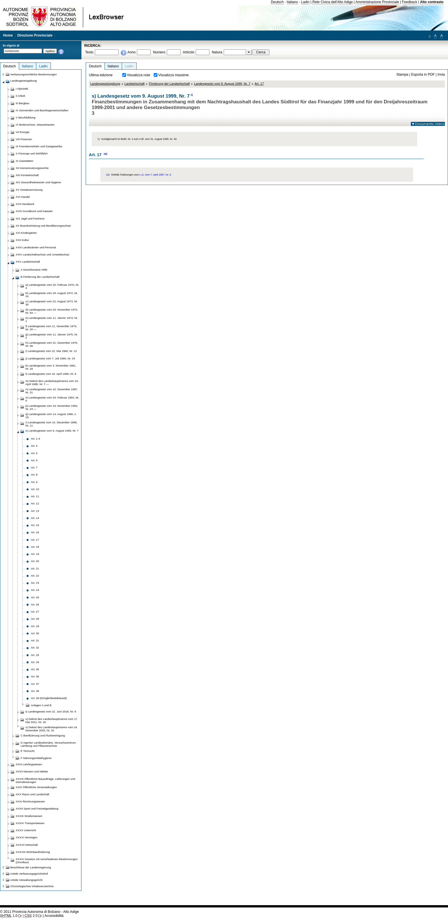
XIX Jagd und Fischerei (30, 218)
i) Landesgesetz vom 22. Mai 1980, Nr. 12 (51, 351)
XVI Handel (23, 196)
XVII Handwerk (25, 204)
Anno (131, 52)
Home (8, 35)
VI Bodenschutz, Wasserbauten (35, 124)
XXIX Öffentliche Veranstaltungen (36, 787)
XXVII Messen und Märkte (32, 771)
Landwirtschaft (135, 83)
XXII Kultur (22, 239)
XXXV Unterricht (26, 830)
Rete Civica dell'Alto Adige (332, 2)
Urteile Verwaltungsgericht (26, 879)
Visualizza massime (173, 75)
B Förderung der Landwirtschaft (40, 276)
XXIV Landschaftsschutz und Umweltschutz (42, 254)
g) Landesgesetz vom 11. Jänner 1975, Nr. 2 (51, 336)
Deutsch (277, 2)
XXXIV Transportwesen (30, 823)
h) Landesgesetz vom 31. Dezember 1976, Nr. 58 (51, 344)
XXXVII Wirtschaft (27, 844)
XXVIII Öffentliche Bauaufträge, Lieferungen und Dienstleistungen (45, 780)
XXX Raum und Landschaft (32, 794)
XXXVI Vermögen (26, 837)
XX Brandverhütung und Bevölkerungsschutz (43, 225)
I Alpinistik (22, 88)
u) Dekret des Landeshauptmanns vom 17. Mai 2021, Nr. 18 (51, 720)
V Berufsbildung (25, 117)
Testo (89, 52)
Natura (217, 52)
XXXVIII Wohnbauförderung (33, 851)
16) (105, 153)
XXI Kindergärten (26, 232)
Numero (159, 52)
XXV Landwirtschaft (28, 261)
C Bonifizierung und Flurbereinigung (43, 735)
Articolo (189, 52)
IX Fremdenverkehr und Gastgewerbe (39, 146)
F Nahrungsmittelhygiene (36, 758)
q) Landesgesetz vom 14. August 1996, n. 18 (51, 415)
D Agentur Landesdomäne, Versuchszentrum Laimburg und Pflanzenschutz (48, 744)
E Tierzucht (28, 750)
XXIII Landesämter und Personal (36, 247)
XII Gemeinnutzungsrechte (32, 168)
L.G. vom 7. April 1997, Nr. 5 (155, 174)
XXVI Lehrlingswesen (29, 764)
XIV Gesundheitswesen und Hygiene (38, 182)
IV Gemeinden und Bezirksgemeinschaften (42, 110)
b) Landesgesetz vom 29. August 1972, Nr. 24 (51, 294)
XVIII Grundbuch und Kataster (34, 211)
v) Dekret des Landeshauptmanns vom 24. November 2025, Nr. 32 (51, 729)
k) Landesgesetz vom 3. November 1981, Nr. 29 (50, 367)
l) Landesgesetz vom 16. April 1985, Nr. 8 (50, 373)
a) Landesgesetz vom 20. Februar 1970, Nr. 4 (52, 286)
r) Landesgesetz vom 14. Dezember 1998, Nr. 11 (51, 424)
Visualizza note (138, 75)
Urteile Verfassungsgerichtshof (29, 873)
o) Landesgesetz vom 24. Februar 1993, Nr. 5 (52, 399)
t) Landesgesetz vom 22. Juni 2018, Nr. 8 (50, 711)
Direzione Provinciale (35, 35)
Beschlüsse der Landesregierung (30, 867)
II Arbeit (20, 95)
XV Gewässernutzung (29, 189)
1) (192, 94)
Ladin (305, 2)
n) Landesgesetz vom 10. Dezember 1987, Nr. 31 (51, 391)
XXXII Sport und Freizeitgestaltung (37, 808)
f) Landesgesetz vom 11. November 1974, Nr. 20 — (51, 328)
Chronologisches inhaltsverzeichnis (32, 886)
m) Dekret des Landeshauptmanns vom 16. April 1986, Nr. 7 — (52, 382)
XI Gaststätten (24, 160)
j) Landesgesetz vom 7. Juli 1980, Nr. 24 (50, 358)
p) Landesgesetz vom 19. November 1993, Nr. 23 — (51, 407)
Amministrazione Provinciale (377, 2)
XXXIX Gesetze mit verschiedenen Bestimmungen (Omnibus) (47, 860)
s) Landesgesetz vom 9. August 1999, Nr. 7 (52, 430)
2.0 (31, 916)
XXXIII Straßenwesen (29, 816)
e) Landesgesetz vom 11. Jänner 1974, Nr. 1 (51, 319)
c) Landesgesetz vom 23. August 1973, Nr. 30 (51, 303)
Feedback (409, 2)
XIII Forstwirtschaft (27, 175)
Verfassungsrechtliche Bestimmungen (33, 74)
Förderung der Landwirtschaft (169, 83)
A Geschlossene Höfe (34, 269)
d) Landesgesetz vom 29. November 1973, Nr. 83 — (51, 311)
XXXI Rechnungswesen (30, 801)
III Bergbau (22, 103)
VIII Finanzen (24, 139)
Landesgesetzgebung (105, 83)
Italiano (292, 2)
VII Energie (22, 132)
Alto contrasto (431, 2)
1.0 (8, 916)
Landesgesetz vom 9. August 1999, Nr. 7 (222, 83)
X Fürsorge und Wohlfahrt (31, 153)
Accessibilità (53, 916)
